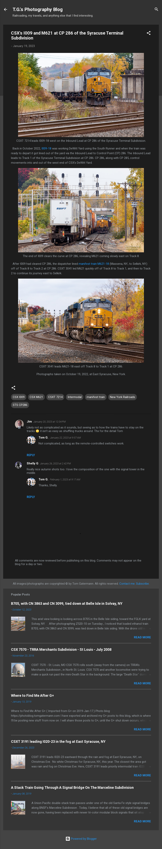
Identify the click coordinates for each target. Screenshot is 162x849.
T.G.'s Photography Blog (38, 9)
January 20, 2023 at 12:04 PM (49, 421)
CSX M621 (36, 397)
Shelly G (32, 463)
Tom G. (43, 437)
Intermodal (75, 397)
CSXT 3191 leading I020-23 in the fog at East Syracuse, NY (58, 741)
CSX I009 (19, 397)
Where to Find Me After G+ (32, 695)
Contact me (127, 583)
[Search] (156, 10)
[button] (148, 34)
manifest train (96, 397)
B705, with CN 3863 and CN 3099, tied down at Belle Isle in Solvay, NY (66, 603)
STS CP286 (20, 405)
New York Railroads (122, 397)
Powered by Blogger (81, 839)
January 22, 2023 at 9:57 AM (65, 437)
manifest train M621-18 (94, 264)
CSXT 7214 (55, 397)
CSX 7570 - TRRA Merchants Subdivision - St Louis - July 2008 (61, 649)
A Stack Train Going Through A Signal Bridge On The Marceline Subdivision (72, 787)
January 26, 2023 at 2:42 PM (55, 463)
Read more (142, 637)
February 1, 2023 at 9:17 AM (65, 479)
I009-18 (46, 148)
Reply (31, 455)
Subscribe (142, 583)
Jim (29, 421)
